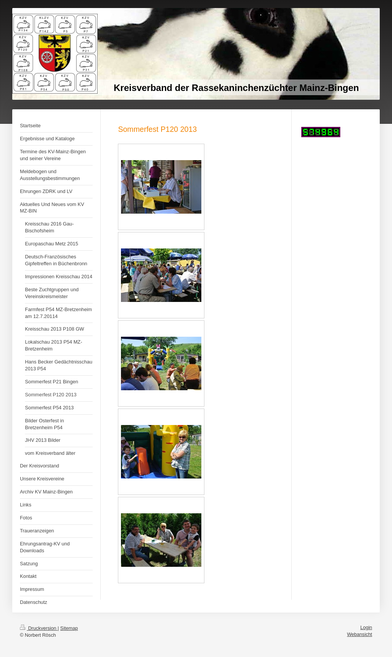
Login (366, 627)
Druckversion (38, 628)
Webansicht (359, 634)
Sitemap (69, 628)
